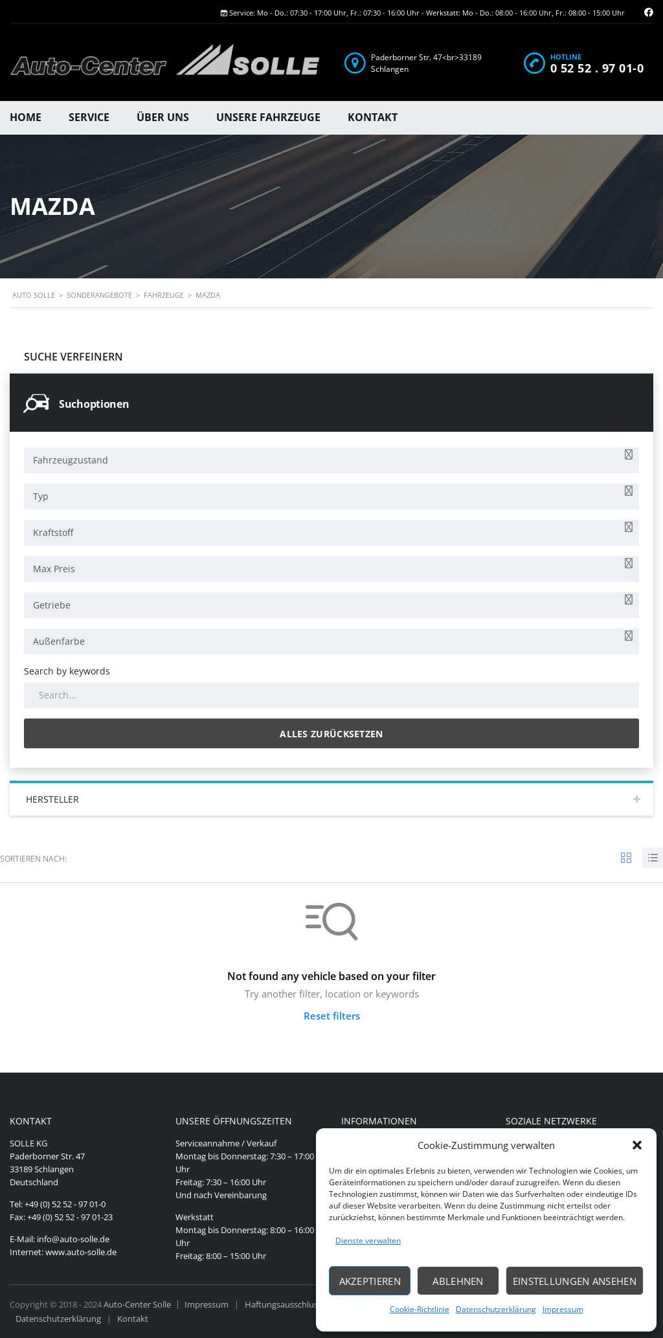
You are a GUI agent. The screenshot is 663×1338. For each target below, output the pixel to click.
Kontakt (373, 117)
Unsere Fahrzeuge (268, 117)
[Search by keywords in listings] (331, 695)
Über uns (163, 117)
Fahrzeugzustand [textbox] (70, 460)
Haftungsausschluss (283, 1304)
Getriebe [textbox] (52, 605)
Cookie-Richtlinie (419, 1309)
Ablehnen (458, 1281)
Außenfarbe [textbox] (59, 641)
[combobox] (331, 460)
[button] (637, 1145)
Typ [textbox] (41, 496)
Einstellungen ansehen (574, 1281)
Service (89, 117)
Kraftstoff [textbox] (53, 532)
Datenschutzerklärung (496, 1309)
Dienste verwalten (368, 1240)
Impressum (563, 1309)
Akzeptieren (370, 1281)
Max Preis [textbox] (54, 569)
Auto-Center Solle (137, 1304)
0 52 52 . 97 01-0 (597, 68)
